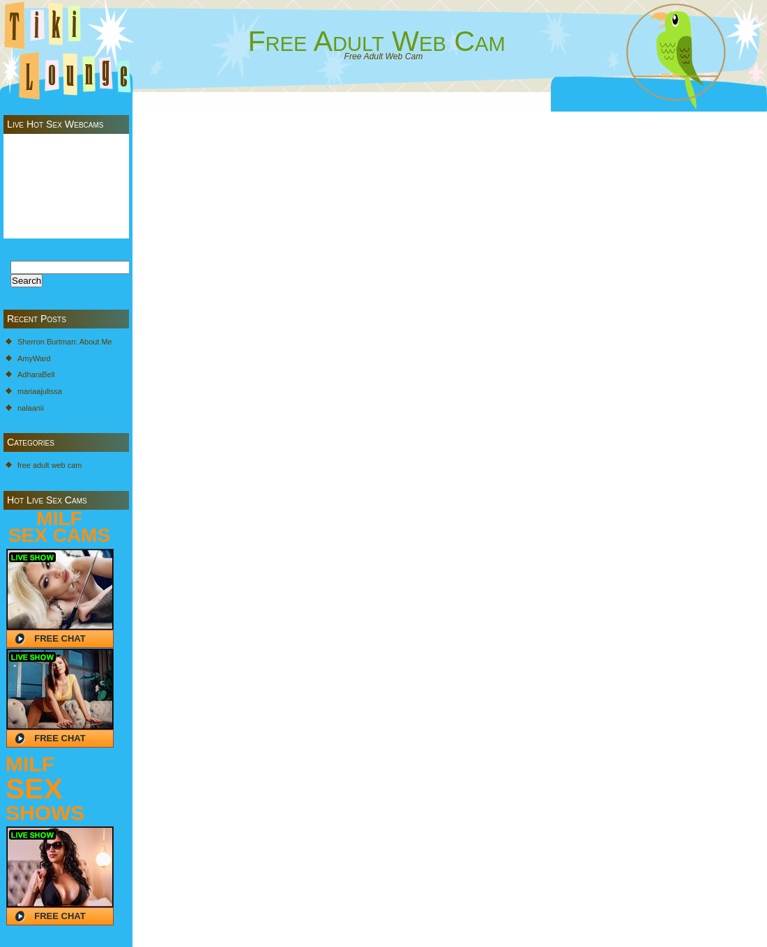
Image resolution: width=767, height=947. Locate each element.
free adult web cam (49, 465)
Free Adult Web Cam (376, 41)
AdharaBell (36, 374)
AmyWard (34, 358)
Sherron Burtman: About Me (64, 342)
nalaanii (30, 408)
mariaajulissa (39, 391)
